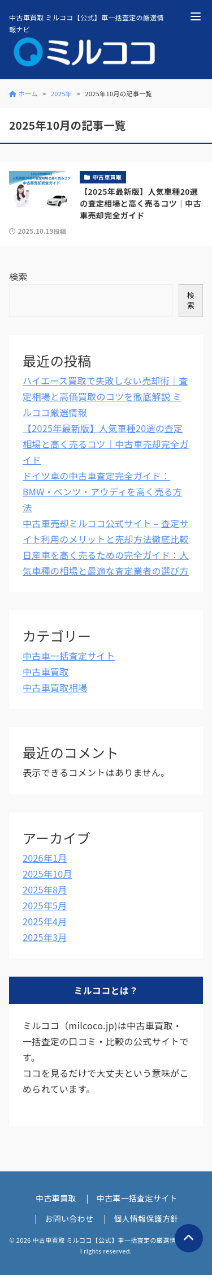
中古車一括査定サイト (69, 655)
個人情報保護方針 (146, 1218)
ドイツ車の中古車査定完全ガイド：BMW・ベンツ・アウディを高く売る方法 (102, 491)
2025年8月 (45, 889)
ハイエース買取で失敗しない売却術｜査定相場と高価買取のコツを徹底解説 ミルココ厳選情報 (105, 396)
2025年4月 (45, 921)
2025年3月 (45, 937)
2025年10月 (47, 873)
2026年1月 (45, 858)
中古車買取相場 (55, 687)
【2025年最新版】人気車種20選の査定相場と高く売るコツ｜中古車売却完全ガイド (106, 444)
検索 (18, 276)
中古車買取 (46, 671)
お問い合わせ (69, 1218)
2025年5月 (45, 905)
